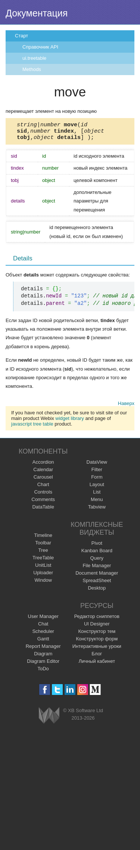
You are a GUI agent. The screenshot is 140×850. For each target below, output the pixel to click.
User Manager (43, 619)
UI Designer (97, 627)
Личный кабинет (96, 664)
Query (96, 561)
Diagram (43, 657)
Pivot (96, 546)
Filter (96, 473)
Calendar (43, 473)
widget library (69, 421)
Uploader (43, 576)
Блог (96, 657)
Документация (37, 13)
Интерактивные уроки (96, 649)
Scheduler (43, 634)
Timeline (43, 538)
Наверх (126, 406)
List (96, 495)
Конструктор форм (97, 642)
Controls (43, 495)
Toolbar (43, 546)
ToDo (43, 672)
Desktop (97, 591)
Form (96, 480)
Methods (31, 69)
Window (43, 583)
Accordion (43, 465)
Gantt (43, 642)
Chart (43, 488)
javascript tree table (32, 427)
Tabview (97, 510)
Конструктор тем (96, 634)
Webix (49, 718)
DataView (97, 465)
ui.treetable (34, 58)
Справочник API (40, 47)
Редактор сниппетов (96, 619)
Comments (43, 503)
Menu (97, 503)
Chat (43, 627)
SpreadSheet (97, 584)
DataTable (43, 510)
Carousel (43, 480)
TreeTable (43, 561)
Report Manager (43, 649)
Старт (21, 35)
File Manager (97, 569)
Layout (97, 488)
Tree (43, 553)
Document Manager (96, 576)
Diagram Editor (43, 664)
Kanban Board (96, 554)
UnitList (43, 568)
